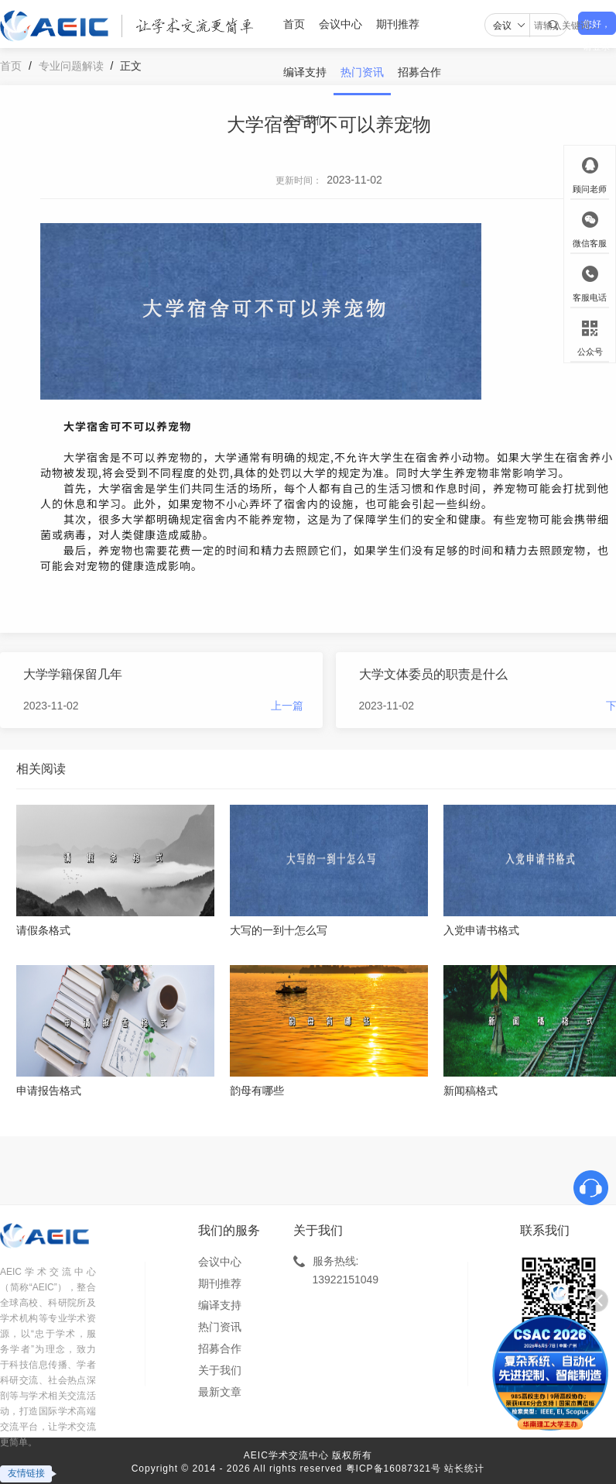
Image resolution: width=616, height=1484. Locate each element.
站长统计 (464, 1468)
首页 (294, 24)
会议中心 (340, 24)
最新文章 (219, 1392)
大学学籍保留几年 (72, 674)
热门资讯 (362, 72)
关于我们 (305, 120)
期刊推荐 (397, 24)
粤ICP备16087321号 (393, 1468)
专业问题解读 (71, 66)
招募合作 (419, 72)
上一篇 (287, 705)
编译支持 (305, 72)
